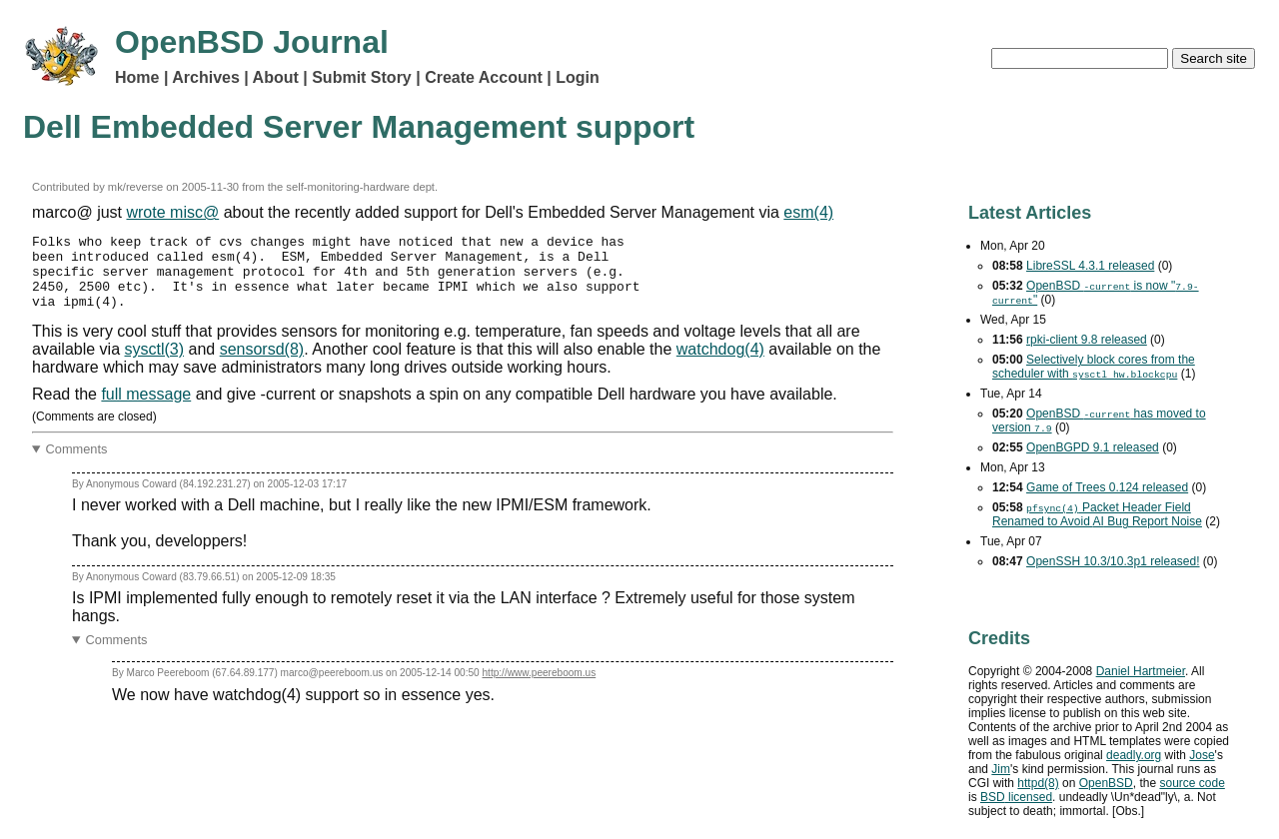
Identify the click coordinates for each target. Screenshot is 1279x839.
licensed (1016, 797)
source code (1191, 783)
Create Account (484, 77)
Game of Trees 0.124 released (1107, 487)
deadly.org (1133, 755)
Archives (206, 77)
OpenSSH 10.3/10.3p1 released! (1112, 561)
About (276, 77)
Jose (1201, 755)
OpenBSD (1106, 783)
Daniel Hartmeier (1140, 671)
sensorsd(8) (262, 364)
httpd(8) (1037, 783)
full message (146, 409)
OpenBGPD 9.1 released (1092, 447)
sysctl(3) (155, 364)
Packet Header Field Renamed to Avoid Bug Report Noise (1097, 514)
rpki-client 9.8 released (1086, 340)
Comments (77, 463)
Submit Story (362, 77)
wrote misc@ (172, 212)
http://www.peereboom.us (539, 687)
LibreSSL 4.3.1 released (1090, 266)
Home (137, 77)
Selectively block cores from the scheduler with (1093, 367)
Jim (1000, 769)
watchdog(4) (720, 364)
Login (578, 77)
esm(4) (808, 212)
